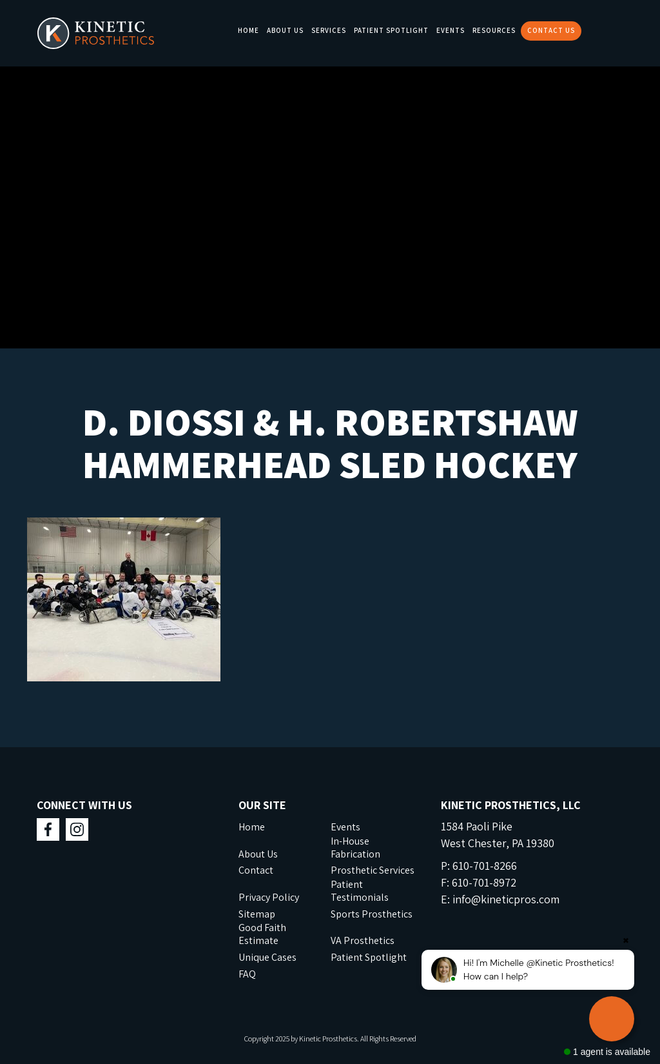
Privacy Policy (268, 897)
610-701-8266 (484, 865)
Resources (494, 30)
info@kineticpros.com (505, 899)
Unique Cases (267, 957)
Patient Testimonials (360, 891)
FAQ (247, 974)
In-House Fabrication (355, 847)
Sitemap (256, 914)
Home (248, 30)
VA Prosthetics (362, 940)
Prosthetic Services (372, 870)
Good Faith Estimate (262, 934)
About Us (285, 30)
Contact (255, 870)
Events (450, 30)
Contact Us (551, 30)
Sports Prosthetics (371, 914)
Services (328, 30)
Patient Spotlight (391, 30)
